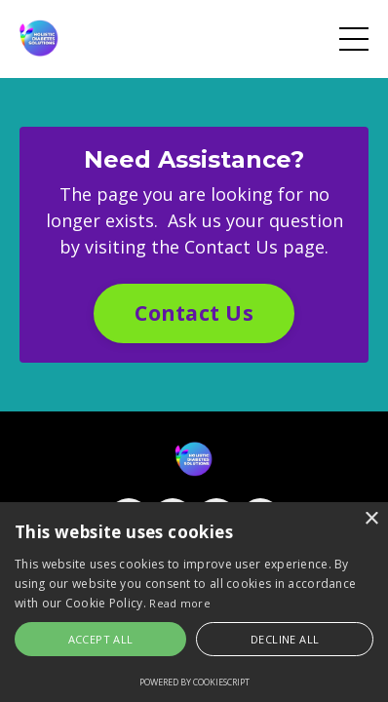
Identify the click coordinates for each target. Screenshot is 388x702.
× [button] (371, 519)
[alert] (194, 602)
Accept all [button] (101, 639)
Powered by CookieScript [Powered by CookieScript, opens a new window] (194, 682)
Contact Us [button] (194, 312)
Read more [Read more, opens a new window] (180, 603)
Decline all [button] (285, 639)
